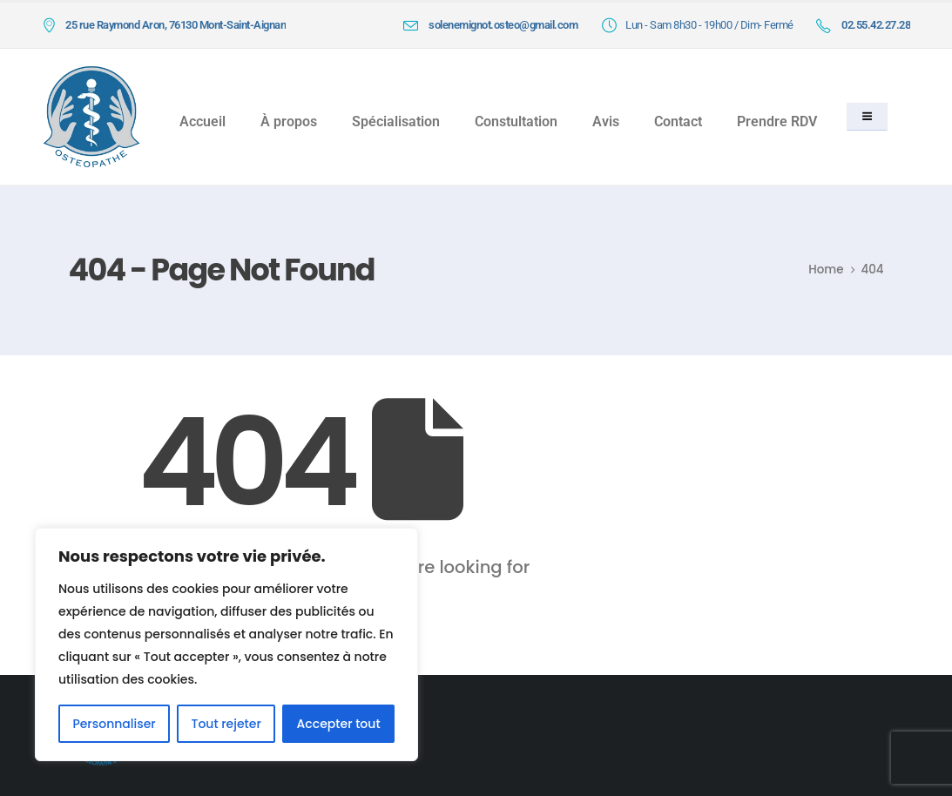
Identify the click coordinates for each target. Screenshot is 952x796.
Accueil (202, 121)
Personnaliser (113, 723)
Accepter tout (339, 723)
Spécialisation (396, 121)
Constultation (516, 121)
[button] (867, 117)
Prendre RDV (777, 121)
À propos (288, 121)
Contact (678, 121)
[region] (226, 644)
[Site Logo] (91, 116)
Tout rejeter (225, 723)
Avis (605, 121)
